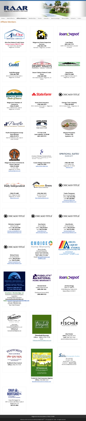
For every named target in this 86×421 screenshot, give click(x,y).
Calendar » (46, 18)
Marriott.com (69, 167)
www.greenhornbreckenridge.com (14, 299)
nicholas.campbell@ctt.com (14, 231)
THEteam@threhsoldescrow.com (42, 340)
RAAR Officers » (11, 18)
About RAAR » (65, 18)
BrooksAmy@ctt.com (69, 231)
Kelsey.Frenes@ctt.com (14, 262)
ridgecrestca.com (14, 198)
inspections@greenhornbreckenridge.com (18, 300)
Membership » (32, 18)
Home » (3, 18)
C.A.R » (79, 18)
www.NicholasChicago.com (14, 232)
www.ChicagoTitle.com (42, 232)
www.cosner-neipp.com (42, 166)
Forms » (40, 18)
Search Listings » (55, 18)
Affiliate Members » (22, 18)
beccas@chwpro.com (44, 257)
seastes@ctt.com (41, 231)
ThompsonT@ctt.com (69, 200)
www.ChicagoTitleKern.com (69, 201)
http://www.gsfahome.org (41, 198)
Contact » (73, 18)
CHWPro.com (42, 258)
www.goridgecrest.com (14, 171)
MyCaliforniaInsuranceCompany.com (41, 381)
